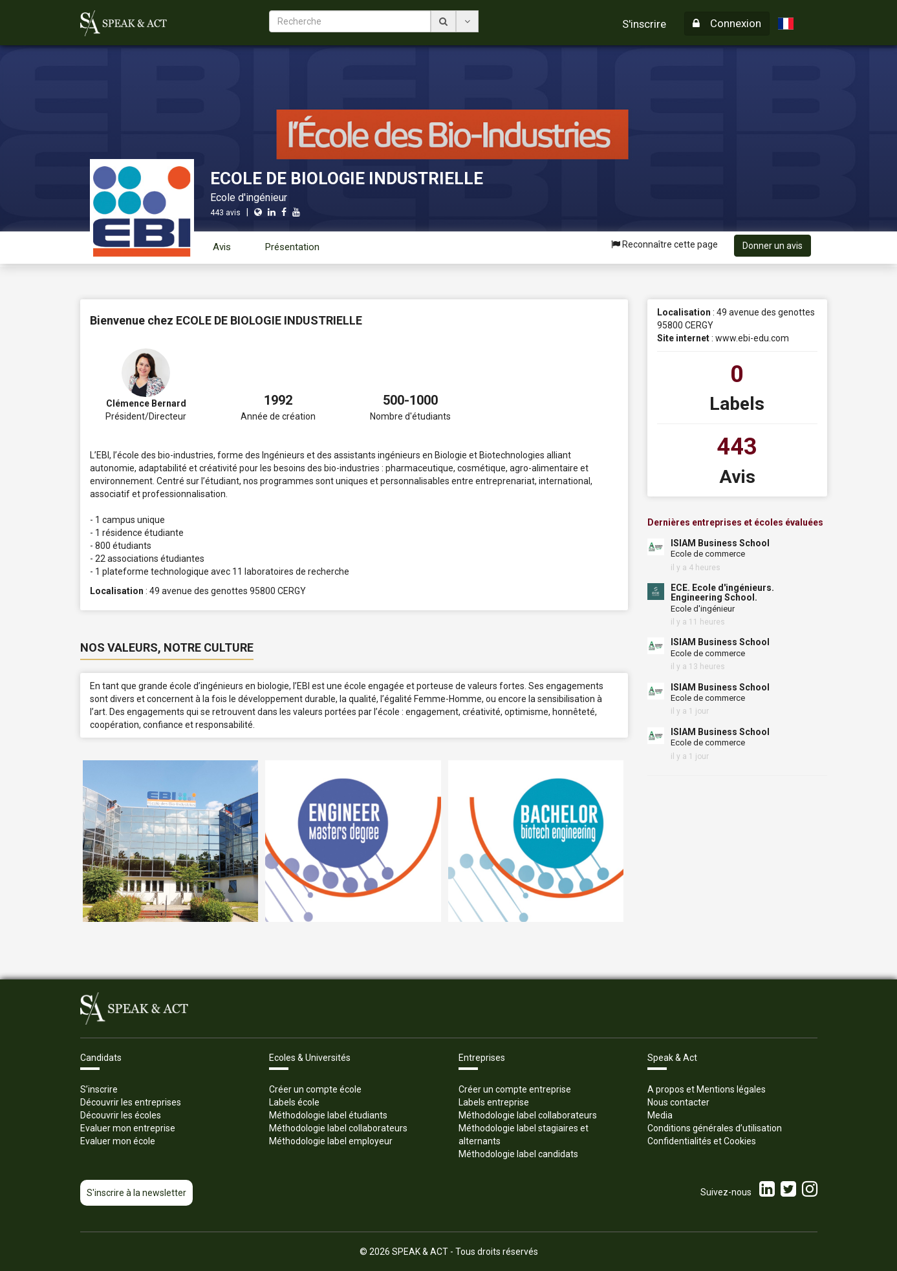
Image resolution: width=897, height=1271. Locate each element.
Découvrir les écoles (120, 1115)
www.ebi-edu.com (752, 338)
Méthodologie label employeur (331, 1141)
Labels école (294, 1102)
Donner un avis (772, 245)
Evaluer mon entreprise (127, 1128)
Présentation (292, 247)
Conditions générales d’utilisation (714, 1128)
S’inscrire (99, 1089)
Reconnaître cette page (664, 244)
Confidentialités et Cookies (701, 1141)
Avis (222, 247)
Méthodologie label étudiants (328, 1115)
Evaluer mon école (117, 1141)
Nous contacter (678, 1102)
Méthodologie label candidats (518, 1154)
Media (660, 1115)
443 (737, 446)
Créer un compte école (315, 1089)
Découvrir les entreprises (130, 1102)
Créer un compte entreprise (515, 1089)
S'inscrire (644, 23)
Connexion (727, 23)
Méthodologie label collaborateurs (338, 1128)
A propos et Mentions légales (706, 1089)
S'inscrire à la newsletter (136, 1193)
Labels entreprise (494, 1102)
